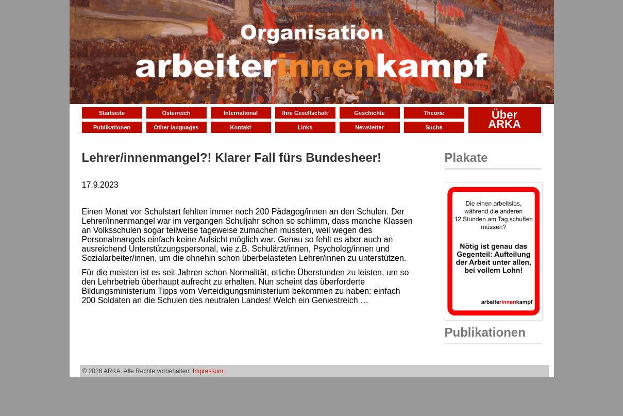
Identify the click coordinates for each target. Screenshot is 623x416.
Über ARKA (504, 119)
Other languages (176, 127)
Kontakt (240, 127)
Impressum (208, 371)
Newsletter (369, 127)
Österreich (176, 113)
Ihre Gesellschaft (305, 113)
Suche (433, 127)
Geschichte (369, 113)
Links (305, 127)
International (241, 113)
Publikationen (111, 127)
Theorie (434, 113)
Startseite (112, 113)
